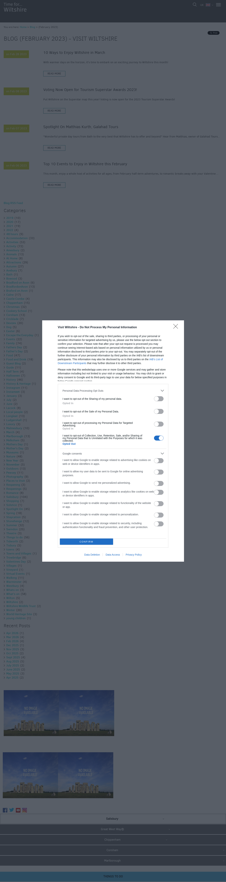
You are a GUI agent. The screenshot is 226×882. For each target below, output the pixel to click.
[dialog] (113, 441)
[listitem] (113, 391)
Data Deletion (92, 554)
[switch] (159, 398)
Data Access (113, 554)
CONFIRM (86, 541)
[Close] (176, 327)
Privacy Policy (134, 554)
